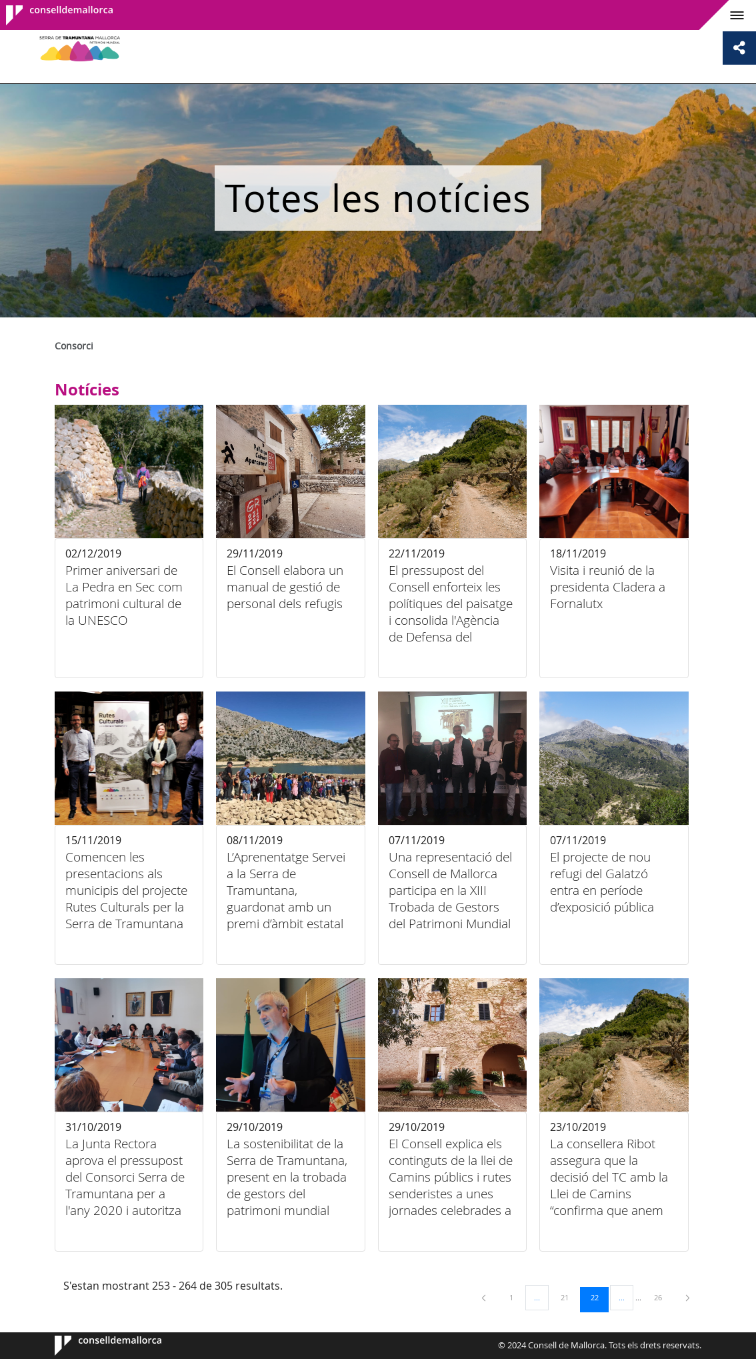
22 (599, 1297)
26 (662, 1297)
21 (569, 1297)
